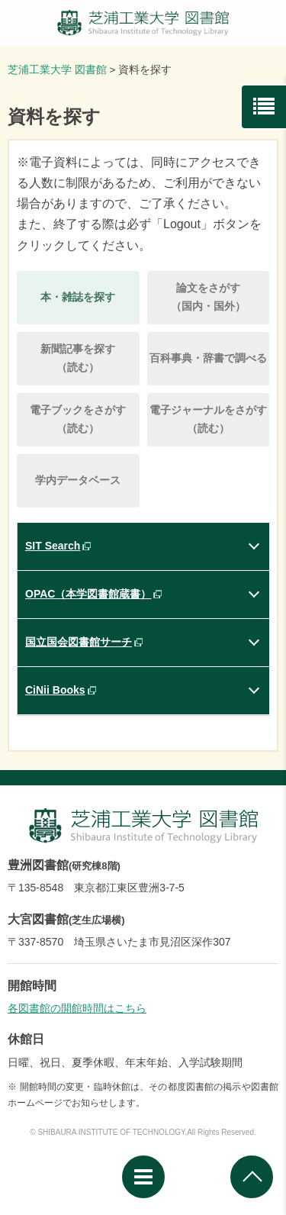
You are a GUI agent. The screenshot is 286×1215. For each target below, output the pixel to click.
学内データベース (78, 480)
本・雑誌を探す (77, 297)
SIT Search (52, 546)
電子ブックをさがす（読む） (78, 419)
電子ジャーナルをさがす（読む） (208, 419)
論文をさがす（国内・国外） (208, 297)
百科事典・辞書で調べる (208, 358)
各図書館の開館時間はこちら (77, 1008)
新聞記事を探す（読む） (77, 358)
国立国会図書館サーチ (78, 642)
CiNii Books (55, 690)
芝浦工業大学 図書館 (57, 70)
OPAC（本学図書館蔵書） (88, 594)
